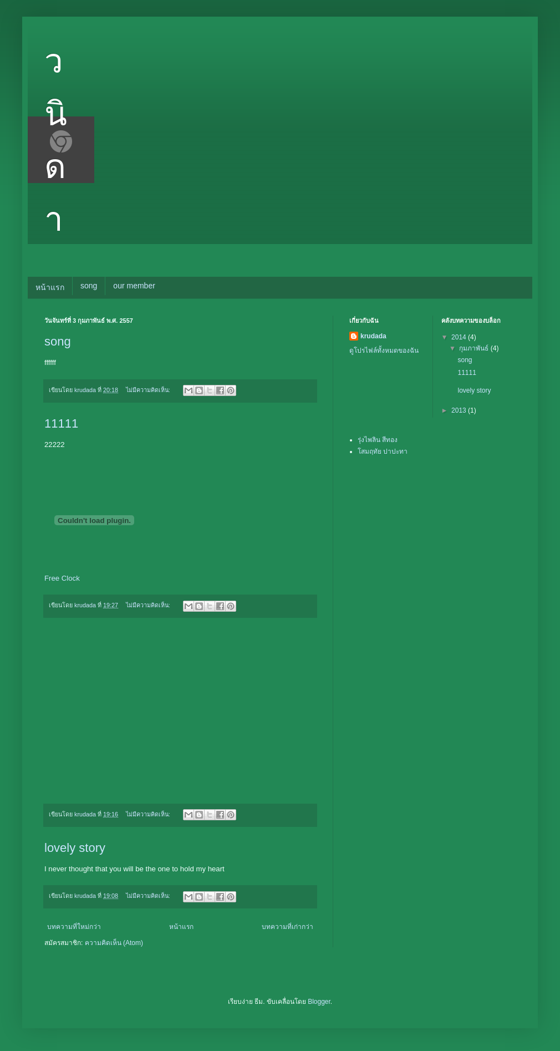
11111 (61, 423)
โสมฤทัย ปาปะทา (383, 451)
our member (134, 285)
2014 (459, 337)
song (88, 285)
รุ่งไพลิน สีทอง (378, 440)
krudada (373, 336)
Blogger (319, 1002)
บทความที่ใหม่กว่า (74, 927)
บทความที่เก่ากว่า (287, 927)
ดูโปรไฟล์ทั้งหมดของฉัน (384, 350)
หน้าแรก (49, 287)
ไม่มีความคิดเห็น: (149, 390)
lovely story (74, 848)
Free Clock (62, 578)
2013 (459, 410)
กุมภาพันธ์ (474, 348)
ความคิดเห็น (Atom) (114, 943)
